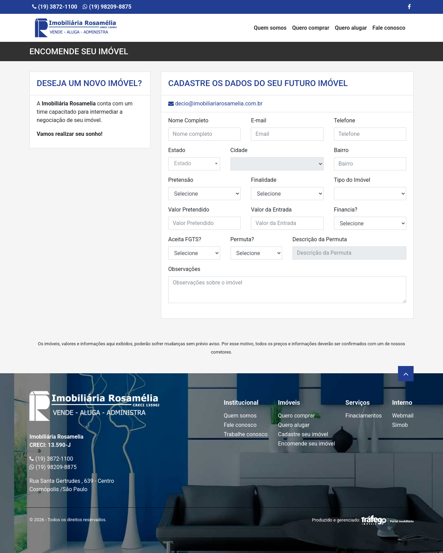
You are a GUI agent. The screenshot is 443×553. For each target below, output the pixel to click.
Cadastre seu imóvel (303, 434)
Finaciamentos (363, 415)
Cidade (239, 150)
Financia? (346, 209)
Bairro (341, 150)
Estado (176, 150)
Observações (184, 269)
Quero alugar (351, 28)
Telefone (344, 120)
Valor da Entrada (271, 209)
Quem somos (270, 28)
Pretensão (180, 180)
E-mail (258, 120)
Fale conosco (388, 28)
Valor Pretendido (188, 209)
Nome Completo (188, 120)
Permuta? (242, 239)
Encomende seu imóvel (306, 443)
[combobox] (194, 163)
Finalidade (263, 180)
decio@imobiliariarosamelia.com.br (215, 103)
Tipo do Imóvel (352, 180)
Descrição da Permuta (319, 239)
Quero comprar (310, 28)
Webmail (403, 415)
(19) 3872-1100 (54, 6)
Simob (400, 425)
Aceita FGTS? (184, 239)
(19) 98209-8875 (107, 6)
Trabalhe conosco (246, 434)
